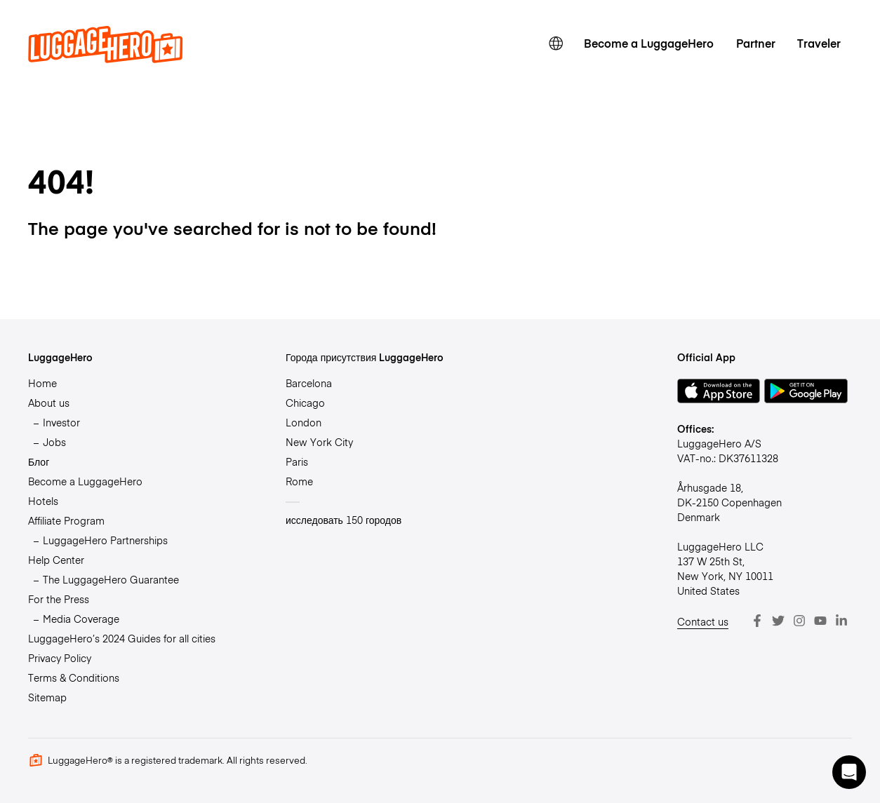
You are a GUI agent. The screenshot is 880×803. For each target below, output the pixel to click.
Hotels (43, 501)
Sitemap (47, 697)
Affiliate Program (66, 520)
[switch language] (556, 43)
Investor (61, 422)
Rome (299, 481)
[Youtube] (820, 620)
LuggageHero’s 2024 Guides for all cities (121, 638)
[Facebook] (757, 620)
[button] (849, 772)
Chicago (305, 403)
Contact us (702, 621)
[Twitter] (778, 620)
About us (48, 403)
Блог (38, 461)
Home (42, 383)
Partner (755, 42)
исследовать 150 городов (343, 520)
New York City (319, 442)
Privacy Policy (59, 658)
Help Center (56, 560)
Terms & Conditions (73, 677)
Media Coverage (81, 619)
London (303, 422)
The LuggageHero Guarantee (111, 579)
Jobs (54, 442)
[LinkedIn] (841, 620)
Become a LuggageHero (649, 42)
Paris (297, 461)
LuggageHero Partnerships (105, 540)
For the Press (58, 599)
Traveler (819, 42)
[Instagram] (799, 620)
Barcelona (309, 383)
